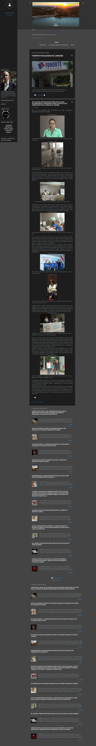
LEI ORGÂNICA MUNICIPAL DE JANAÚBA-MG (58, 45)
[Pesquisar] (83, 3)
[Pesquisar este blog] (56, 38)
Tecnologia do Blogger (56, 577)
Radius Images (60, 580)
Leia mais (70, 424)
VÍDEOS (72, 45)
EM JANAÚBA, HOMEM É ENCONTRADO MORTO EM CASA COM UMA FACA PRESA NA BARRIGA (55, 713)
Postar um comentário (37, 402)
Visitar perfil (9, 15)
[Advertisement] (80, 67)
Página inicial (43, 45)
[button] (72, 56)
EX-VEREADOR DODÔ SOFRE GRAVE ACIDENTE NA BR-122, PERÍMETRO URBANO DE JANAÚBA (54, 683)
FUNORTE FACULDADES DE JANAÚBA (47, 56)
